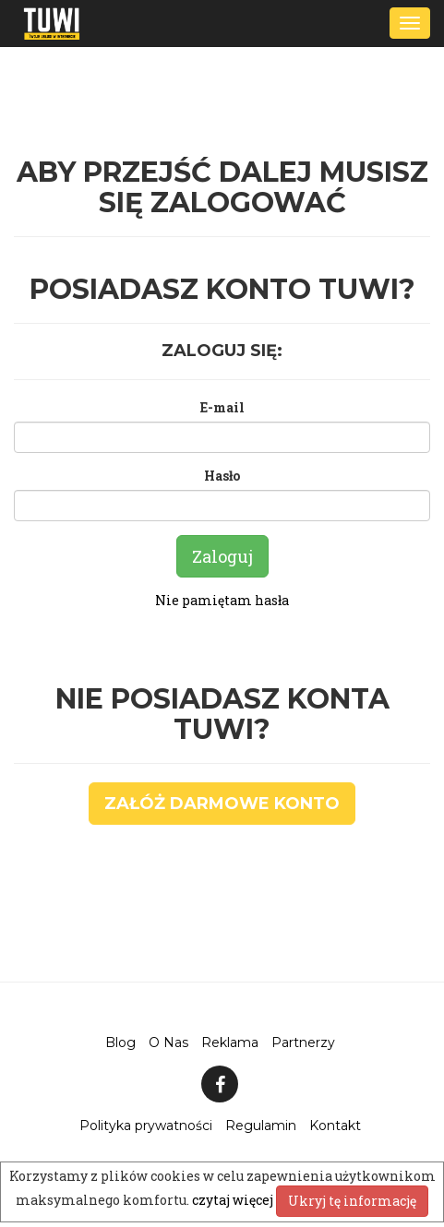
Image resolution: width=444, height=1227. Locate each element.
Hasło (222, 475)
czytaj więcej (234, 1200)
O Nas (168, 1042)
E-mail (222, 407)
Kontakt (335, 1125)
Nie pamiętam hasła (222, 600)
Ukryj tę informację (352, 1200)
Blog (120, 1042)
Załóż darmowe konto (222, 803)
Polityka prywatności (145, 1125)
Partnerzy (303, 1042)
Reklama (229, 1042)
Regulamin (260, 1125)
